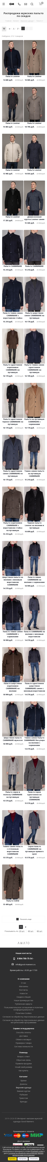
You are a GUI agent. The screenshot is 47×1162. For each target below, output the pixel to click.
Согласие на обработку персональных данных (23, 1016)
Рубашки (24, 1094)
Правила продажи (23, 1063)
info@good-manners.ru (25, 964)
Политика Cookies (24, 1013)
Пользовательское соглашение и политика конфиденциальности (23, 1008)
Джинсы (23, 1084)
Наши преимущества (23, 1000)
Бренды (23, 1101)
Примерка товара (23, 1043)
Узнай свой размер (23, 1067)
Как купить (23, 1070)
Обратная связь (23, 1060)
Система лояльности (23, 1046)
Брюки (23, 1080)
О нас (23, 983)
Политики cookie (37, 1151)
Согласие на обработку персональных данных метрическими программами (23, 1021)
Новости (23, 993)
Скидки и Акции (24, 997)
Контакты (23, 990)
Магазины (23, 986)
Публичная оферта (23, 1004)
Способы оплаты (23, 1032)
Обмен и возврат (23, 1039)
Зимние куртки (23, 1091)
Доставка (23, 1036)
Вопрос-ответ (23, 1056)
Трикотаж (23, 1098)
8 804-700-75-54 (24, 958)
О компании (23, 979)
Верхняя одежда (23, 1087)
